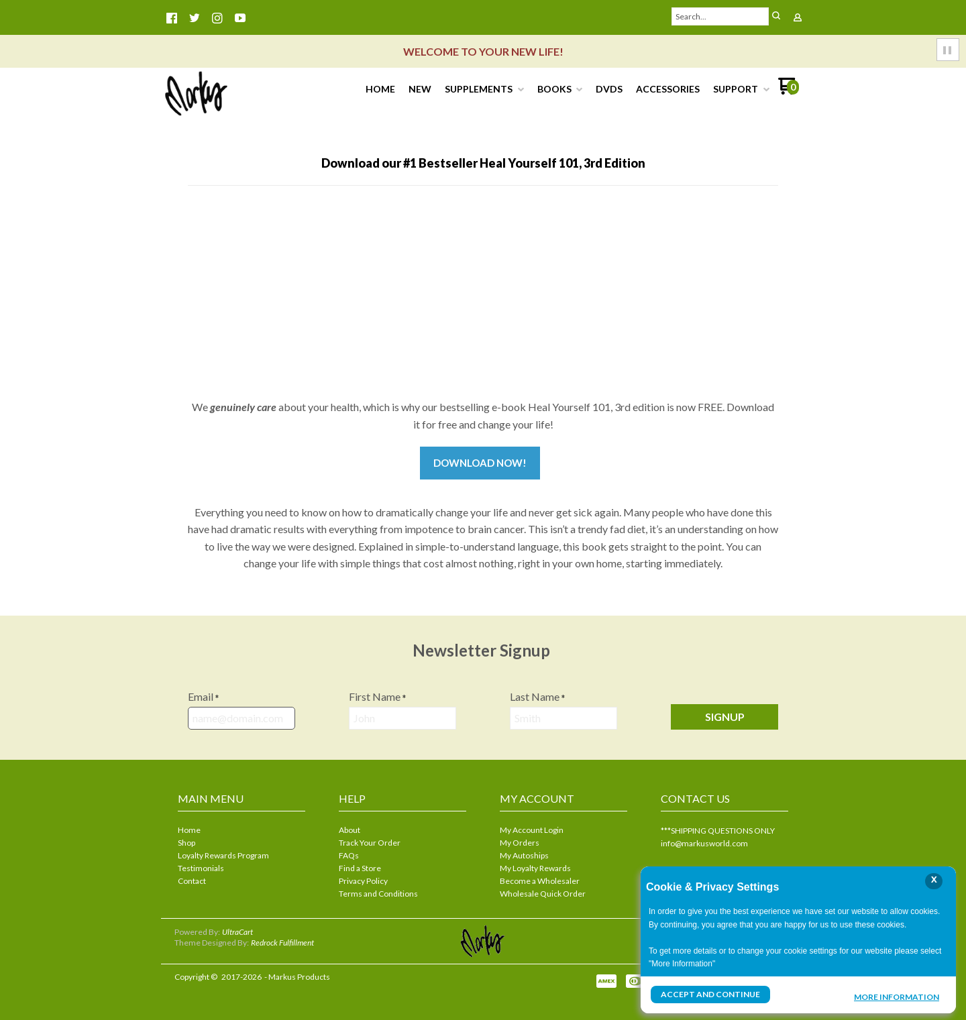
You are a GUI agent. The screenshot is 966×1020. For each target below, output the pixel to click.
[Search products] (720, 16)
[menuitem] (380, 89)
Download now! (480, 463)
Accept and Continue (710, 994)
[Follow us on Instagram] (217, 18)
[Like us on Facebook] (171, 18)
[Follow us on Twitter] (194, 18)
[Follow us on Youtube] (240, 18)
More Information (896, 996)
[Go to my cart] (788, 91)
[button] (776, 16)
